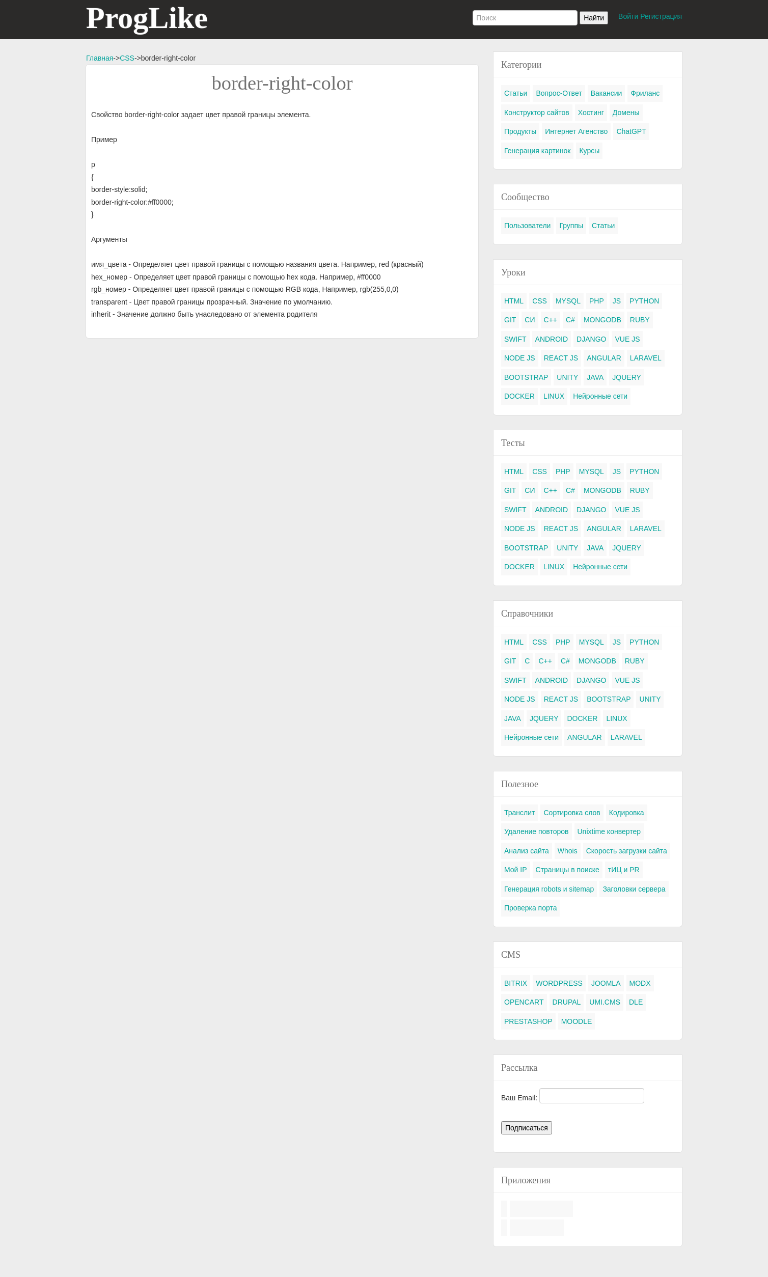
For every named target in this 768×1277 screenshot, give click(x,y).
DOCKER (519, 396)
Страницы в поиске (567, 870)
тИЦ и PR (624, 870)
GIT (510, 320)
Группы (571, 225)
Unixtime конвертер (609, 831)
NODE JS (519, 358)
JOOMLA (606, 983)
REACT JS (561, 358)
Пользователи (527, 225)
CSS (127, 58)
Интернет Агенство (576, 131)
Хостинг (591, 112)
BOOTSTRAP (526, 377)
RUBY (640, 320)
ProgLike (147, 18)
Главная (99, 58)
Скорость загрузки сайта (626, 851)
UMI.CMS (604, 1002)
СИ (530, 320)
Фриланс (645, 93)
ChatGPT (631, 131)
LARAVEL (646, 358)
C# (570, 320)
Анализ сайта (526, 851)
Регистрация (661, 16)
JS (617, 301)
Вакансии (606, 93)
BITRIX (515, 983)
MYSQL (568, 301)
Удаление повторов (536, 831)
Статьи (515, 93)
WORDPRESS (559, 983)
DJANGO (591, 339)
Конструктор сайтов (536, 112)
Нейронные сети (600, 396)
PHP (596, 301)
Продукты (520, 131)
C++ (550, 320)
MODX (640, 983)
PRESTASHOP (528, 1021)
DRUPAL (567, 1002)
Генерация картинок (537, 151)
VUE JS (627, 339)
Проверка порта (530, 908)
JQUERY (626, 377)
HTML (514, 301)
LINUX (553, 396)
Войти (628, 16)
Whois (568, 851)
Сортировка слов (571, 813)
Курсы (589, 151)
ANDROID (551, 339)
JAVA (595, 377)
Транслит (519, 813)
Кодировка (626, 813)
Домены (626, 112)
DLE (636, 1002)
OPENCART (524, 1002)
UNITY (567, 377)
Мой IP (515, 870)
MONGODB (602, 320)
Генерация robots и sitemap (549, 889)
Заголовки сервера (633, 889)
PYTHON (644, 301)
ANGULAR (604, 358)
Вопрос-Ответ (559, 93)
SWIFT (515, 339)
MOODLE (576, 1021)
